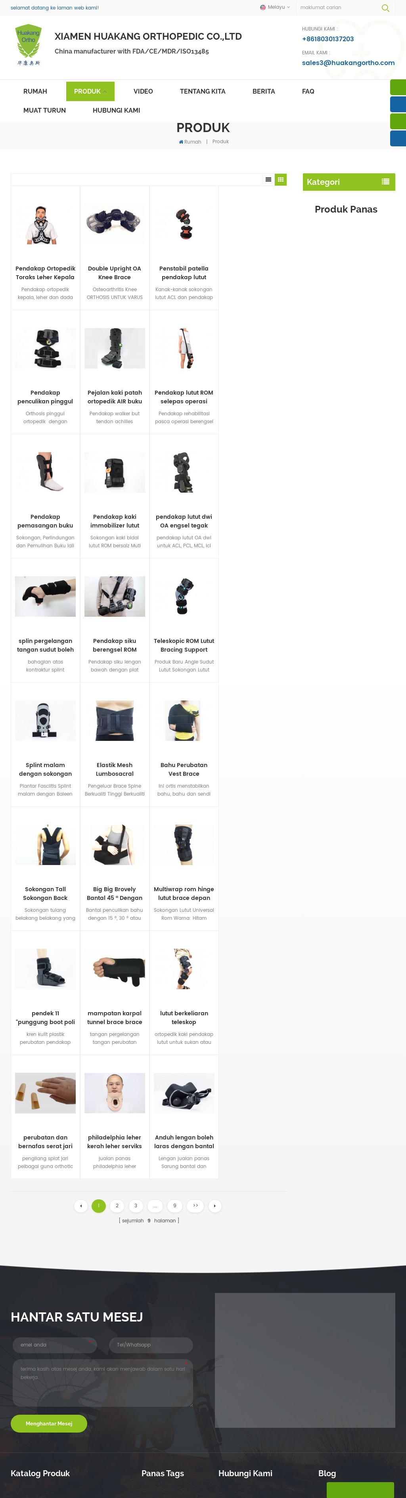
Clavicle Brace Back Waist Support (172, 1399)
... (155, 955)
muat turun (44, 110)
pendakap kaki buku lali (338, 225)
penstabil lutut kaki (332, 242)
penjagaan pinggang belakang (335, 204)
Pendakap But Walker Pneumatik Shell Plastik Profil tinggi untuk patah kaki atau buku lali (364, 467)
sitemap (291, 1463)
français (70, 1477)
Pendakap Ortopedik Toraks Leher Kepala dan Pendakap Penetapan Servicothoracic (45, 273)
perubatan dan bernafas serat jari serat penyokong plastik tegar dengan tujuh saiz (63, 892)
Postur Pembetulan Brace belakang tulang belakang (173, 1283)
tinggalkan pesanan (360, 1490)
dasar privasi (213, 1488)
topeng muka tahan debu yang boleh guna (172, 1245)
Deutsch (97, 1477)
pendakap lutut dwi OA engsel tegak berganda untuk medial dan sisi (364, 889)
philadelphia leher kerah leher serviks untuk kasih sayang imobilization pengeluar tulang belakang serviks (119, 892)
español (150, 1477)
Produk (87, 91)
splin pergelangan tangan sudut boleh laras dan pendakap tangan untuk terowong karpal (63, 520)
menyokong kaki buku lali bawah (172, 1418)
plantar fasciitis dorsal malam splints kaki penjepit (174, 1264)
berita (264, 91)
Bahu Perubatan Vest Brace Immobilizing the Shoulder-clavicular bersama (119, 644)
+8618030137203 (328, 39)
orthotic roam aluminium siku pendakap (171, 1348)
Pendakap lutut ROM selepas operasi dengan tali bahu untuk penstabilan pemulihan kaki (63, 396)
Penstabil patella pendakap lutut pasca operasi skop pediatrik (183, 273)
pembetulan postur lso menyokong (168, 1368)
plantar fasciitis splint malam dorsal (176, 1329)
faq (308, 91)
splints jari (320, 370)
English (44, 1477)
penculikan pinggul (332, 387)
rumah (21, 1463)
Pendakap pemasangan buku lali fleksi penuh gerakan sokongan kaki (119, 396)
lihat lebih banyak (354, 494)
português (181, 1477)
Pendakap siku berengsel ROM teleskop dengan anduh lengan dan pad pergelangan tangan (119, 520)
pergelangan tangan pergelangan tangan (335, 332)
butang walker (326, 276)
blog (335, 1463)
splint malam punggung (339, 259)
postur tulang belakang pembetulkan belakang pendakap (169, 1306)
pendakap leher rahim (337, 353)
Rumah (35, 91)
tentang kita (203, 91)
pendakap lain (326, 404)
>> (195, 955)
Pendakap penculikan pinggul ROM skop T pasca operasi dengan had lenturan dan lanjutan (252, 273)
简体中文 (263, 1477)
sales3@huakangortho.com (348, 63)
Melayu (19, 1477)
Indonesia (234, 1477)
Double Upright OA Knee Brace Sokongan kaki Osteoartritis (114, 273)
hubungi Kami (116, 110)
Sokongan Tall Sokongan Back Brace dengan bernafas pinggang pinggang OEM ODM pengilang (365, 648)
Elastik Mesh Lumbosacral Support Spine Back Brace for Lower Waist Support (63, 644)
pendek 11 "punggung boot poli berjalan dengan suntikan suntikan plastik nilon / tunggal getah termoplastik (119, 768)
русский (124, 1477)
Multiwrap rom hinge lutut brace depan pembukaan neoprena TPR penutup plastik (63, 768)
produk (132, 1463)
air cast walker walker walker (175, 1383)
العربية (207, 1477)
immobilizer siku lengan (338, 293)
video (143, 91)
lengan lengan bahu (334, 310)
